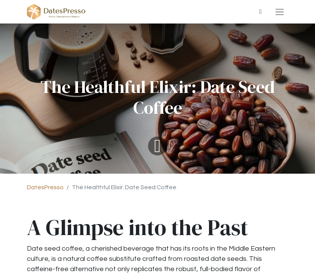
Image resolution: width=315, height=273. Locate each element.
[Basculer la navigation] (279, 11)
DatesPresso (45, 187)
